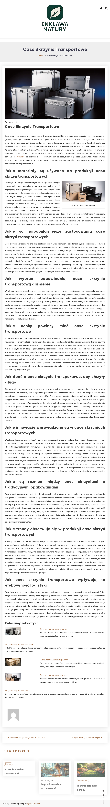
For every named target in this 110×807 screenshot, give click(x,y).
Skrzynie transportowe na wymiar (54, 629)
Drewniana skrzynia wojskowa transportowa (28, 737)
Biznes (8, 769)
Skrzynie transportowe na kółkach (54, 675)
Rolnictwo (82, 785)
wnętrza (20, 157)
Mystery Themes (33, 804)
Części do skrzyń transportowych (86, 737)
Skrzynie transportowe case (16, 690)
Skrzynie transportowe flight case (19, 644)
